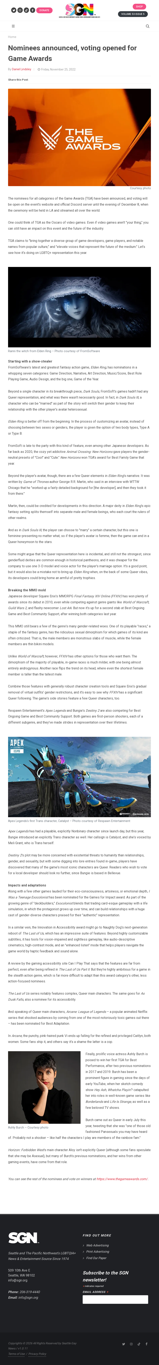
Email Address (95, 1292)
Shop (139, 6)
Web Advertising (97, 1245)
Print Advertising (97, 1251)
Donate (44, 10)
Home (12, 37)
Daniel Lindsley (21, 69)
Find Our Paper (96, 1258)
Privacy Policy (37, 1353)
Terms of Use (16, 1353)
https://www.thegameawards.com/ (122, 1179)
